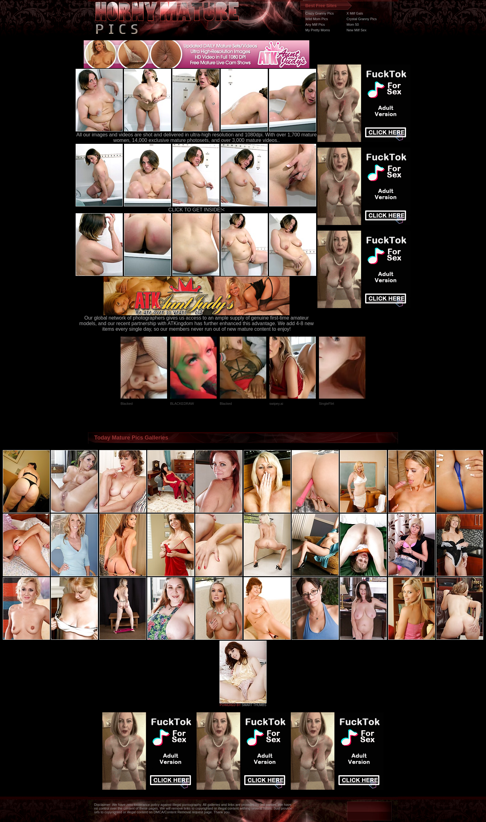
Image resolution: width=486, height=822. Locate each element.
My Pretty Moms (317, 30)
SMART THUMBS (254, 705)
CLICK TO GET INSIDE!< (196, 209)
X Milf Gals (355, 13)
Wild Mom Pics (316, 19)
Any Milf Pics (315, 24)
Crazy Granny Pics (319, 13)
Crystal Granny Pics (362, 19)
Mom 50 (353, 24)
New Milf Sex (356, 30)
